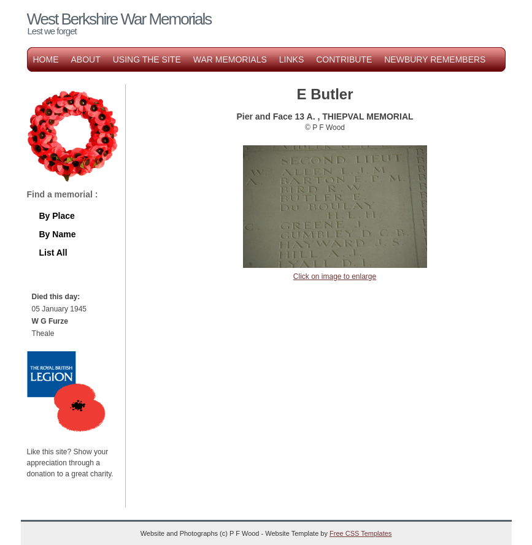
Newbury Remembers (434, 59)
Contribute (344, 59)
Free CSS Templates (360, 533)
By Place (57, 216)
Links (291, 59)
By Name (57, 234)
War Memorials (230, 59)
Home (46, 59)
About (86, 59)
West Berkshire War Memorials (119, 19)
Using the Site (147, 59)
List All (53, 252)
